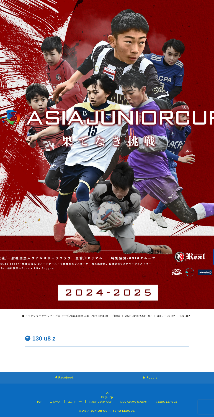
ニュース (55, 401)
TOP (39, 401)
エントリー (75, 401)
